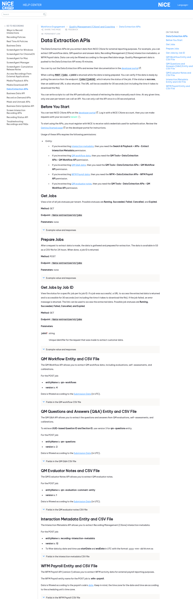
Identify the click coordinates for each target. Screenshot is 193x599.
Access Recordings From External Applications (19, 75)
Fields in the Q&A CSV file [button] (60, 461)
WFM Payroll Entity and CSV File (178, 87)
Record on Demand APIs (19, 97)
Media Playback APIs (17, 80)
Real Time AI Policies (17, 41)
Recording (18, 26)
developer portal (129, 68)
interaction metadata (82, 146)
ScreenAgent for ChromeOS (21, 54)
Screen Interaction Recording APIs (16, 111)
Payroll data (80, 174)
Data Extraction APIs (17, 89)
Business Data (14, 45)
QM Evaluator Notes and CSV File (178, 74)
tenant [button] (74, 117)
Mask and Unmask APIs (18, 101)
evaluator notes (81, 183)
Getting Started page (52, 127)
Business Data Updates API (20, 106)
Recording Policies (16, 37)
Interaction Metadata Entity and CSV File (177, 80)
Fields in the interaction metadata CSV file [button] (66, 556)
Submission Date (82, 394)
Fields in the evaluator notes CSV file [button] (65, 509)
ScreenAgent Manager (18, 62)
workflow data (81, 155)
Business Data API (16, 93)
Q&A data (78, 165)
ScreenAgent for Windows (20, 50)
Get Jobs (170, 44)
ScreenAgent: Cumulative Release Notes (20, 68)
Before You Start (174, 40)
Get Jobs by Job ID (175, 53)
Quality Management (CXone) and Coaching (92, 26)
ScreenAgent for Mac (17, 58)
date (91, 585)
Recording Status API (17, 117)
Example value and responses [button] (60, 230)
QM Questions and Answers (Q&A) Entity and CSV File (179, 66)
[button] (44, 14)
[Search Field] (24, 14)
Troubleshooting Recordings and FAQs (17, 123)
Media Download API (17, 85)
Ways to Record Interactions (14, 31)
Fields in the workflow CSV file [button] (62, 401)
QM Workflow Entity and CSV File (178, 58)
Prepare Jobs (172, 48)
